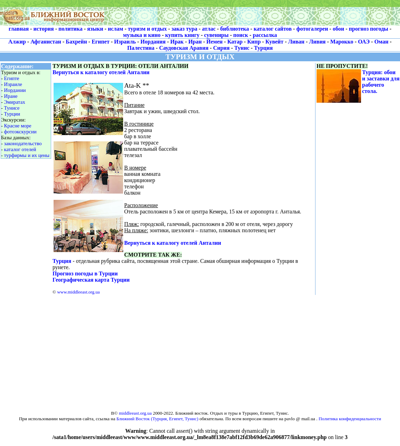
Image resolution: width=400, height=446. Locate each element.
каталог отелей (20, 149)
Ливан (296, 42)
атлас (209, 29)
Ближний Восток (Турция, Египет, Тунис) (157, 418)
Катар (234, 42)
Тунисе (11, 108)
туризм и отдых (147, 29)
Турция (263, 48)
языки (95, 29)
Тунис (241, 48)
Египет (100, 42)
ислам (115, 29)
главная (19, 29)
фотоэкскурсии (20, 131)
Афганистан (46, 42)
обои (338, 29)
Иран (195, 42)
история (43, 29)
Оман (381, 42)
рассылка (265, 35)
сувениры (216, 35)
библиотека (234, 29)
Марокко (341, 42)
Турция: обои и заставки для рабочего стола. (381, 81)
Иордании (15, 90)
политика (70, 29)
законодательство (23, 143)
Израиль (125, 42)
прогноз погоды (368, 29)
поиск (240, 35)
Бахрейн (76, 42)
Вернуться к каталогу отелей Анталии (101, 72)
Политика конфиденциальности (350, 418)
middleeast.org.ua (135, 413)
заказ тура (184, 29)
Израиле (13, 84)
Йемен (214, 42)
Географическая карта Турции (91, 280)
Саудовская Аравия (183, 48)
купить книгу (182, 35)
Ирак (177, 42)
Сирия (221, 48)
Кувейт (274, 42)
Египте (11, 78)
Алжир (17, 42)
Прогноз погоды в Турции (85, 273)
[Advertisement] (252, 12)
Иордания (153, 42)
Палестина (140, 48)
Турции (12, 114)
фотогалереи (312, 29)
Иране (11, 96)
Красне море (18, 125)
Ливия (317, 42)
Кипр (254, 42)
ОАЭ (364, 42)
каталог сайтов (272, 29)
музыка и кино (142, 35)
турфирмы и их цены (26, 155)
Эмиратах (14, 102)
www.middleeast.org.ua (78, 292)
